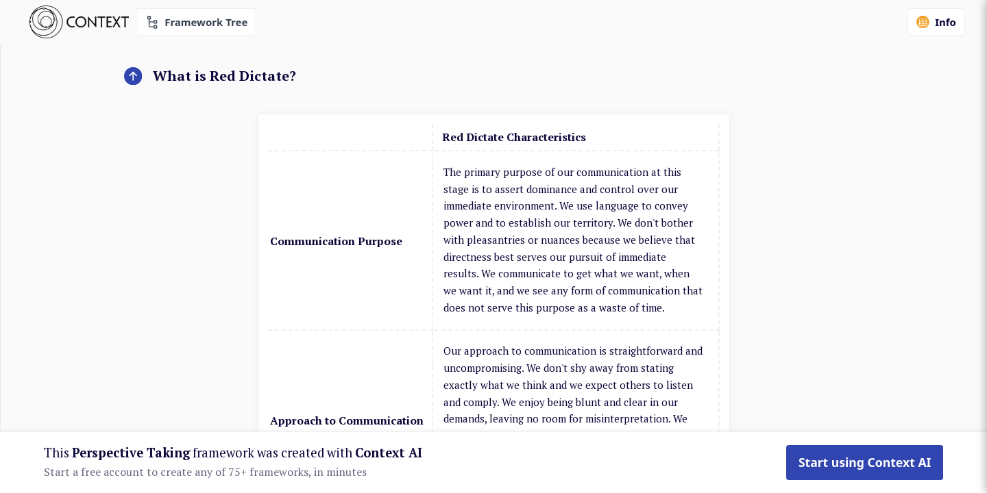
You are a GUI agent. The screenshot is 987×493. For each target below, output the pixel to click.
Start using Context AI (865, 462)
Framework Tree (196, 22)
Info (936, 22)
